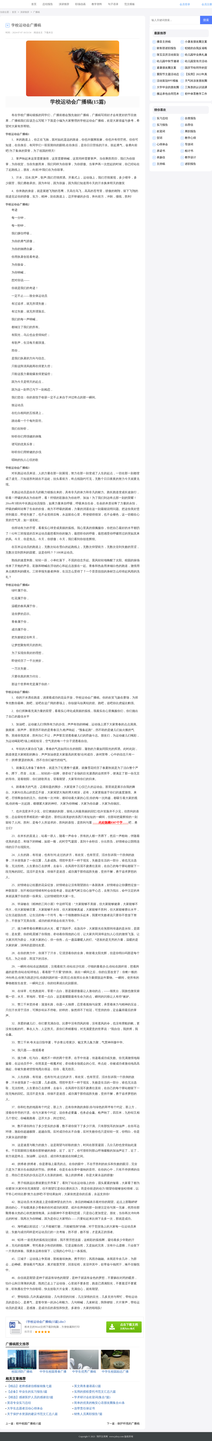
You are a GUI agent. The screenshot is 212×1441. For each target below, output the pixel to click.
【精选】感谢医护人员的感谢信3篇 (30, 1397)
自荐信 (189, 124)
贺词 (159, 137)
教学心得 (190, 137)
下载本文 (48, 32)
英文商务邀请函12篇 (87, 1386)
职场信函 (80, 4)
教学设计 (190, 157)
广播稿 (36, 12)
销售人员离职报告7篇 (88, 1414)
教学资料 (97, 4)
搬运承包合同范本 (168, 93)
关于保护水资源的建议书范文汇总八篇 (32, 1414)
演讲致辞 (64, 4)
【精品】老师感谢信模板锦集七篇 (29, 1386)
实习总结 (162, 118)
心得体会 (162, 144)
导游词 (189, 144)
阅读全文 (38, 32)
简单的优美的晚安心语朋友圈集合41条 (99, 1402)
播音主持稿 (164, 41)
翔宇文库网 (102, 1436)
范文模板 (129, 4)
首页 (33, 4)
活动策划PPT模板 (167, 80)
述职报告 (190, 163)
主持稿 (161, 163)
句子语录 (113, 4)
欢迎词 (161, 131)
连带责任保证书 (84, 1408)
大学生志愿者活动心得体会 (25, 1408)
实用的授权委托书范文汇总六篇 (95, 1391)
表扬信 (161, 157)
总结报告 (47, 4)
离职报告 (190, 131)
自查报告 (190, 118)
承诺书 (161, 150)
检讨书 (189, 150)
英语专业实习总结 (19, 1402)
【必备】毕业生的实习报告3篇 (27, 1391)
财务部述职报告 (166, 48)
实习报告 (162, 124)
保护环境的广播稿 (128, 1423)
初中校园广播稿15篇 (28, 1423)
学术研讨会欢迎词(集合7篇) (92, 1397)
